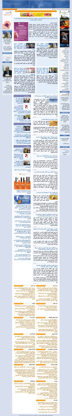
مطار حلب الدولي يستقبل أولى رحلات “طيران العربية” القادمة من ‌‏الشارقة (26, 315)
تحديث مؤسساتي (65, 86)
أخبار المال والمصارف (66, 65)
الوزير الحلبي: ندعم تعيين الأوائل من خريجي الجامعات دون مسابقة (7, 79)
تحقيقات (28, 146)
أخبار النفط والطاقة (53, 317)
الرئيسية (68, 0)
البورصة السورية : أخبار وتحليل (65, 52)
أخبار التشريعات (65, 76)
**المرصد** (32, 317)
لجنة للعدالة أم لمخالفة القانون (28, 325)
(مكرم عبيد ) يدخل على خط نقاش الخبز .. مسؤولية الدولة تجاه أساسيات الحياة (47, 346)
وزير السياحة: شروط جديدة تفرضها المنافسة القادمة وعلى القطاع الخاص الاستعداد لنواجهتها (24, 362)
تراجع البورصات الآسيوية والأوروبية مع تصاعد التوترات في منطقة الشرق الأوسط (22, 217)
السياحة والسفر (31, 349)
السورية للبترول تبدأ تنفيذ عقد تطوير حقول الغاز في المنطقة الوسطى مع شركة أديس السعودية (47, 326)
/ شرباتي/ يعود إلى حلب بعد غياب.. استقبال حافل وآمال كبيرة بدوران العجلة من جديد (23, 226)
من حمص (55, 285)
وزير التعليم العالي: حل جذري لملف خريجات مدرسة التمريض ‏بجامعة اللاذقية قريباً (25, 312)
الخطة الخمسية (65, 89)
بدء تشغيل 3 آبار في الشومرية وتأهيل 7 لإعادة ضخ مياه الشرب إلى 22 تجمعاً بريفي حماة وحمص (24, 297)
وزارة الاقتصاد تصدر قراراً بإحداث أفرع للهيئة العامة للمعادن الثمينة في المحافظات (21, 136)
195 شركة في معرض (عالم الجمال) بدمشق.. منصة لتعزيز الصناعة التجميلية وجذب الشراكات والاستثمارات (35, 19)
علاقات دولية (66, 73)
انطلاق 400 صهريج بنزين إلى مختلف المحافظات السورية (49, 320)
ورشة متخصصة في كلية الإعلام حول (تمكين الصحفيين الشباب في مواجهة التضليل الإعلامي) (24, 370)
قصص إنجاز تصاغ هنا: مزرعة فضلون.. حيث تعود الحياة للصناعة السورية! (47, 309)
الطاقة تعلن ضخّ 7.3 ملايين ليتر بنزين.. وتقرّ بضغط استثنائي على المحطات (47, 323)
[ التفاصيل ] (34, 134)
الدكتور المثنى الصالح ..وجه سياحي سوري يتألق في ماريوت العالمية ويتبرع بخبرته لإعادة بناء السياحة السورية (47, 385)
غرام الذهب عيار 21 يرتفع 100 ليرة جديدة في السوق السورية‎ (7, 48)
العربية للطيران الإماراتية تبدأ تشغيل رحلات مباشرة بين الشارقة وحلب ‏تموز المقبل (25, 356)
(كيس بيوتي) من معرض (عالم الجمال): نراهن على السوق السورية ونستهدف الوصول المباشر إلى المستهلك (24, 71)
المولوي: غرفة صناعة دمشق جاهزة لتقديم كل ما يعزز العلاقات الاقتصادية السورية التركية (24, 346)
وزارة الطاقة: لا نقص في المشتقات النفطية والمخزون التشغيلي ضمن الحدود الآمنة (22, 246)
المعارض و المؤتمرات (52, 349)
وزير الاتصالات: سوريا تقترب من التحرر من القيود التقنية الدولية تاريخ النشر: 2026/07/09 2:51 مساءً (24, 46)
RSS (61, 0)
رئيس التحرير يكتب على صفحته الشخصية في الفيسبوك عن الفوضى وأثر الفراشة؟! (22, 118)
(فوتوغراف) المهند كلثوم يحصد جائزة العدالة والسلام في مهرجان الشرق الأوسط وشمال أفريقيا (47, 378)
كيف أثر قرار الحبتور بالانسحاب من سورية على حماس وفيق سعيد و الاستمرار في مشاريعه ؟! (22, 212)
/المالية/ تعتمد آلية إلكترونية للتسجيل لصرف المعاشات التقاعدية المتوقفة (23, 251)
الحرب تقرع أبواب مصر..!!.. (50, 398)
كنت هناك (55, 303)
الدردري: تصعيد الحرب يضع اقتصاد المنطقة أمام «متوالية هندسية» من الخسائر (25, 323)
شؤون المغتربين (65, 83)
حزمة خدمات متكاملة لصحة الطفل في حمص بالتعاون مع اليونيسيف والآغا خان (24, 288)
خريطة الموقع (64, 0)
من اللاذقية (32, 381)
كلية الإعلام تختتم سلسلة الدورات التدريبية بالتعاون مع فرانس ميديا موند (25, 376)
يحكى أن (55, 400)
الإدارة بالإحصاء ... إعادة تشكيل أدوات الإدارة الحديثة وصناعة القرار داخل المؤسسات (22, 164)
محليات (33, 303)
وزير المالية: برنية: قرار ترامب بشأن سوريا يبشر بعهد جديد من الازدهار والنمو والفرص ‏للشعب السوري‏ (46, 71)
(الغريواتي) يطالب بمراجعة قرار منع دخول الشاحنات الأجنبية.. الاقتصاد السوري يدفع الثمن (22, 241)
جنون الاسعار (66, 143)
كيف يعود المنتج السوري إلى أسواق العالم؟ (18, 150)
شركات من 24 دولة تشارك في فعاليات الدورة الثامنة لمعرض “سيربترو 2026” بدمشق (46, 362)
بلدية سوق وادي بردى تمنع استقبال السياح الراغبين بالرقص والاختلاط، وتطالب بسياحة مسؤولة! (47, 404)
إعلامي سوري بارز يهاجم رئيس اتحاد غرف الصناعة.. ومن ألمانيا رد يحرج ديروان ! (25, 320)
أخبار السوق (27, 124)
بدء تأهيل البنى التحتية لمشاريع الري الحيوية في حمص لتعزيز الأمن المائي (25, 294)
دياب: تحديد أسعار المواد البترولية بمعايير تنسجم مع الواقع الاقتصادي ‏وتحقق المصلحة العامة (47, 330)
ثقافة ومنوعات (54, 364)
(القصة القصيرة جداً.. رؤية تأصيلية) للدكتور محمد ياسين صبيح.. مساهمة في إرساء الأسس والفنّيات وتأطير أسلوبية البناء (47, 371)
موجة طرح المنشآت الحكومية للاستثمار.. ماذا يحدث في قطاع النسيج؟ (24, 192)
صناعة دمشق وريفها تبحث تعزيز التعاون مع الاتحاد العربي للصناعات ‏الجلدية (25, 337)
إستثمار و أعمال (65, 59)
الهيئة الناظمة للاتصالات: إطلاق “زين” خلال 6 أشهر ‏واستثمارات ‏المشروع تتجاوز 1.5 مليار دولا (23, 142)
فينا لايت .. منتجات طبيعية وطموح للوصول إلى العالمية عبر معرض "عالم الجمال (47, 352)
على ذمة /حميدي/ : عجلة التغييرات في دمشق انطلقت (64, 98)
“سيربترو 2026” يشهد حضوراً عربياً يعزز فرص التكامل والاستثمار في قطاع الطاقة (46, 355)
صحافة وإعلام (32, 364)
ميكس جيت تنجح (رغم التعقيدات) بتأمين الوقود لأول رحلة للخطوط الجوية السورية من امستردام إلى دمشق (25, 353)
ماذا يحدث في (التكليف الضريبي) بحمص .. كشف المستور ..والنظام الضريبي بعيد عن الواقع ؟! (46, 300)
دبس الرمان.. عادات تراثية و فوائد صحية (48, 412)
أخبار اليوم (66, 56)
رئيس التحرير (27, 96)
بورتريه (55, 381)
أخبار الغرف (32, 334)
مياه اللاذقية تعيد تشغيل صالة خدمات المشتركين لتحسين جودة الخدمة (26, 389)
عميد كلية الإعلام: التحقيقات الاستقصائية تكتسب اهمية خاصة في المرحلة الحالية (25, 373)
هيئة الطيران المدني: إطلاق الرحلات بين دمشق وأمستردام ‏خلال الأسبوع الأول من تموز (25, 359)
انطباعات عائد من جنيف (51, 307)
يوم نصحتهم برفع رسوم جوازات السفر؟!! (47, 305)
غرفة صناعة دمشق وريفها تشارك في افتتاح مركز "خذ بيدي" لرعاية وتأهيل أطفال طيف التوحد (25, 343)
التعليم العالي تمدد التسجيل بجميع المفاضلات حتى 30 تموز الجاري (7, 40)
